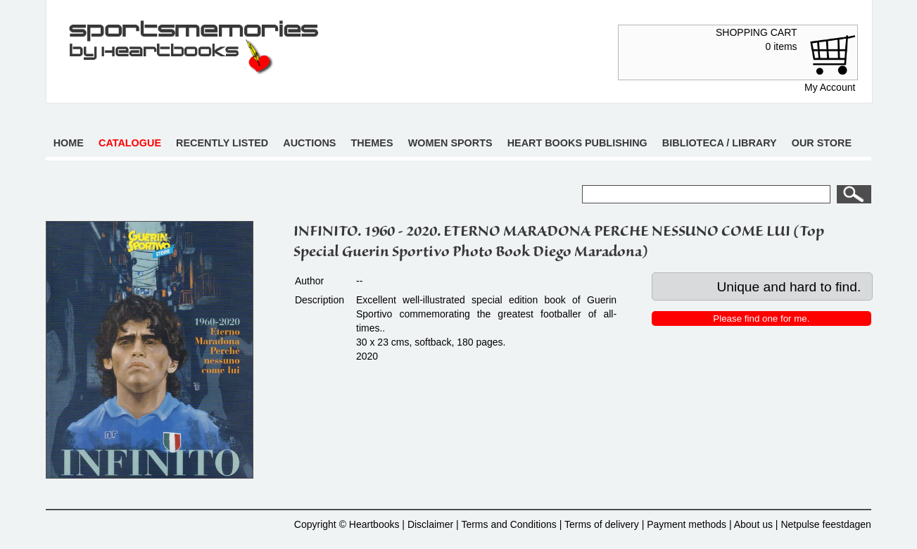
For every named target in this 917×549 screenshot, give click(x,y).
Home (68, 143)
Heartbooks (374, 524)
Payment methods (686, 524)
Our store (822, 143)
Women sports (450, 143)
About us (753, 524)
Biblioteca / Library (719, 143)
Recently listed (222, 143)
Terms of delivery (601, 524)
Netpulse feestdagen (825, 524)
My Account (829, 87)
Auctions (309, 143)
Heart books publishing (577, 143)
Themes (372, 143)
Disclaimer (430, 524)
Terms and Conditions (508, 524)
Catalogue (130, 143)
